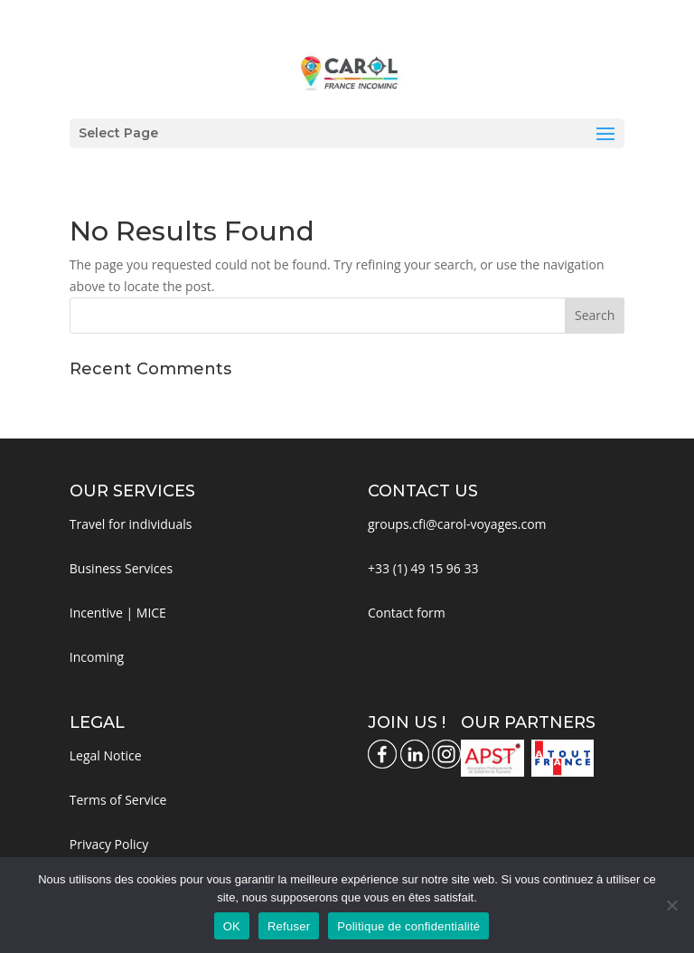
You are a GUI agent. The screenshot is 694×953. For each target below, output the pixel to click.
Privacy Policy (109, 844)
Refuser (288, 926)
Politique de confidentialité (408, 926)
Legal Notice (106, 755)
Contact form (406, 612)
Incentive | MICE (118, 612)
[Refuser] (671, 905)
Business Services (121, 568)
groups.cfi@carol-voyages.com (457, 524)
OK (231, 926)
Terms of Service (118, 799)
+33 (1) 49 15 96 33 (423, 568)
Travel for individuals (131, 524)
